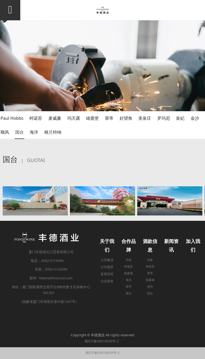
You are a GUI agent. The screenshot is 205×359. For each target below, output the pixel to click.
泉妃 (180, 118)
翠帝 (109, 118)
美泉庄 (144, 118)
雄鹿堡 (92, 118)
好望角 (126, 118)
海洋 (34, 132)
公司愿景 (107, 267)
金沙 (195, 118)
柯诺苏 (35, 118)
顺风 (5, 132)
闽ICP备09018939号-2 (102, 341)
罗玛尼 (163, 118)
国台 (19, 132)
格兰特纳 (52, 132)
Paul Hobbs (12, 118)
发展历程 (107, 274)
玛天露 (73, 118)
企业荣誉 (107, 281)
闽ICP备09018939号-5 (102, 352)
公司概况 (107, 260)
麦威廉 (54, 118)
